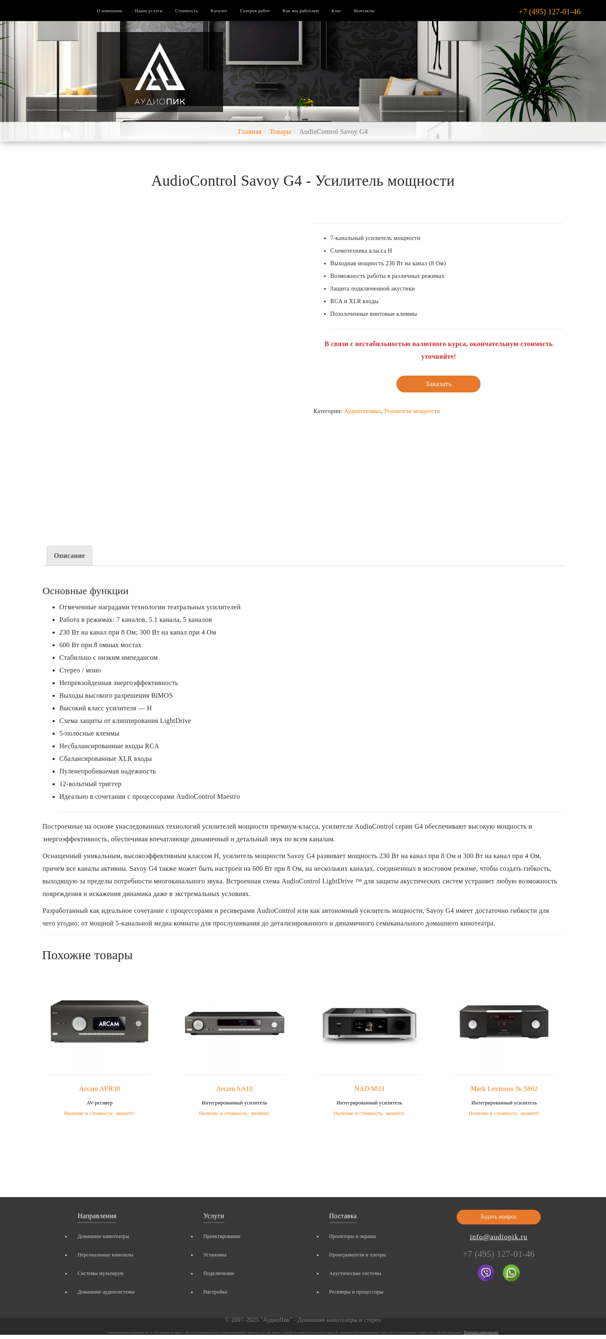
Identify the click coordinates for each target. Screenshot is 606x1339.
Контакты (364, 10)
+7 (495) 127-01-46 (549, 12)
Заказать (438, 384)
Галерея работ (255, 10)
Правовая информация (481, 1332)
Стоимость (186, 10)
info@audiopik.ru (499, 1237)
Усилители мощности (412, 411)
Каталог (219, 10)
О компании (109, 10)
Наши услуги (148, 10)
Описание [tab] (69, 555)
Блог (336, 10)
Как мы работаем (301, 10)
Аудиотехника (362, 411)
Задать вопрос (498, 1217)
